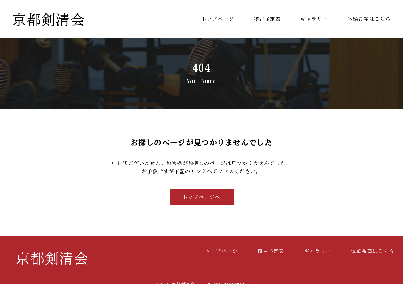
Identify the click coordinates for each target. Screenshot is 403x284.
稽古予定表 (267, 19)
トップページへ (202, 197)
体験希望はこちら (369, 19)
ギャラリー (314, 19)
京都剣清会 (48, 20)
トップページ (218, 19)
